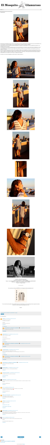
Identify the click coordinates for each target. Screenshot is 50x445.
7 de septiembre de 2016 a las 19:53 (11, 379)
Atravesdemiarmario (5, 375)
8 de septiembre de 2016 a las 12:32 (13, 410)
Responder (4, 324)
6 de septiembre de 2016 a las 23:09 (14, 349)
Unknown (4, 318)
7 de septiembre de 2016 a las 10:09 (25, 343)
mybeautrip (4, 379)
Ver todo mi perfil (2, 442)
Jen (3, 387)
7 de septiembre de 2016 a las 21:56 (9, 387)
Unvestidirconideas (5, 349)
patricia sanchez (5, 410)
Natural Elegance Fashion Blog (7, 406)
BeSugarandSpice (5, 367)
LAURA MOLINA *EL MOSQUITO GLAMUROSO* (12, 343)
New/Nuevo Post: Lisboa (6, 404)
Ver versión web (21, 438)
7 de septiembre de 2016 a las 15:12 (14, 372)
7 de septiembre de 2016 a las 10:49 (13, 367)
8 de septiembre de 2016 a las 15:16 (9, 417)
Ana (3, 417)
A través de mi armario (6, 372)
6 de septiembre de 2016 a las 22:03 (11, 318)
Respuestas (5, 326)
